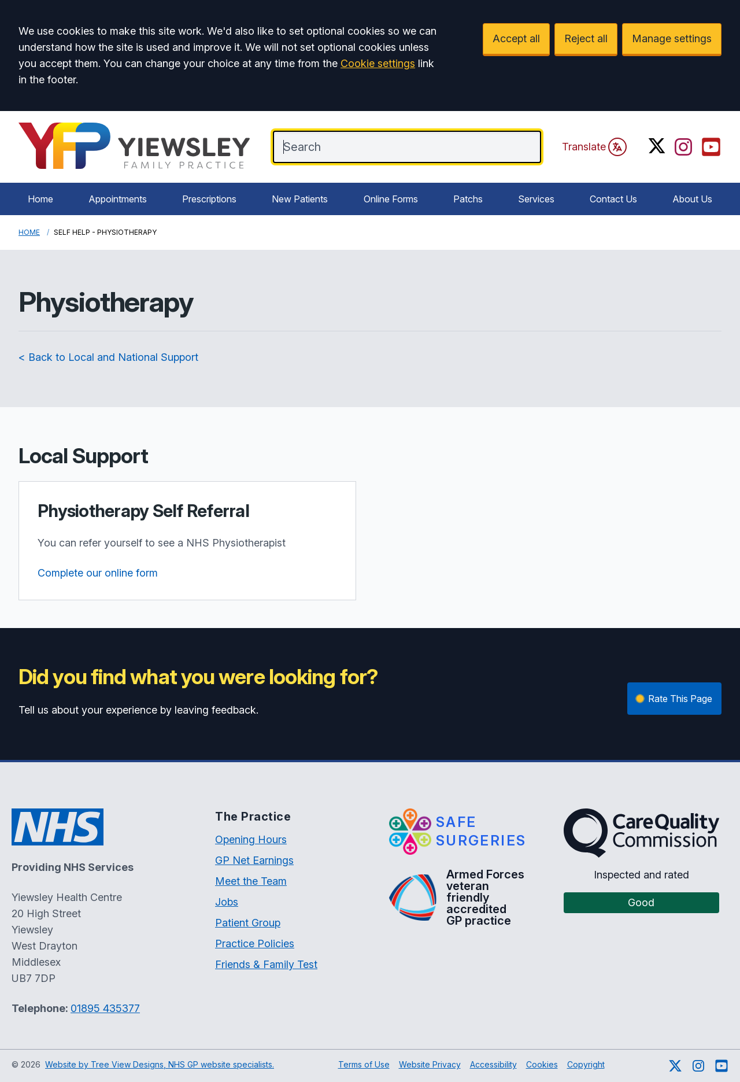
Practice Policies (254, 943)
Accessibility (493, 1064)
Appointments (117, 199)
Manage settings (672, 38)
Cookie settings (378, 63)
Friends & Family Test (266, 964)
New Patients (300, 199)
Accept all (516, 38)
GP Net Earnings (254, 860)
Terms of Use (364, 1064)
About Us (692, 199)
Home (40, 199)
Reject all (586, 38)
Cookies (542, 1064)
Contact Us (613, 199)
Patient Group (247, 923)
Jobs (226, 902)
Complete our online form (98, 573)
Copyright (586, 1064)
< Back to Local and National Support (108, 357)
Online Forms (391, 199)
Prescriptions (209, 199)
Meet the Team (251, 881)
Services (536, 199)
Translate (594, 147)
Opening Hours (251, 839)
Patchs (468, 199)
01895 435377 (105, 1008)
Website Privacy (430, 1064)
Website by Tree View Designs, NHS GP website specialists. (159, 1064)
